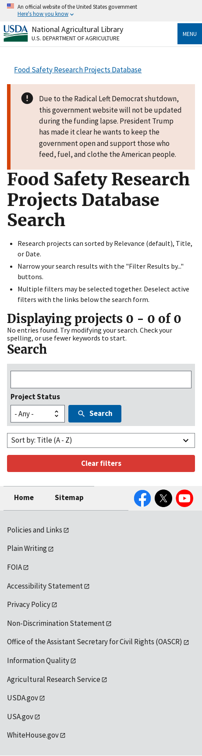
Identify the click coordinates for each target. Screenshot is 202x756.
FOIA (14, 567)
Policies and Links (34, 530)
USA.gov (20, 716)
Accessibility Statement (45, 586)
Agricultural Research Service (53, 679)
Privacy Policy (28, 604)
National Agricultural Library (77, 29)
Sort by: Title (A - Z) (41, 440)
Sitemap (69, 497)
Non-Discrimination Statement (56, 623)
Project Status (35, 396)
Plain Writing (27, 548)
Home (24, 497)
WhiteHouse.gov (33, 735)
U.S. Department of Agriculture (76, 38)
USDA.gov (22, 698)
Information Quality (38, 660)
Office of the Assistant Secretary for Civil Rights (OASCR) (94, 641)
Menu (190, 34)
